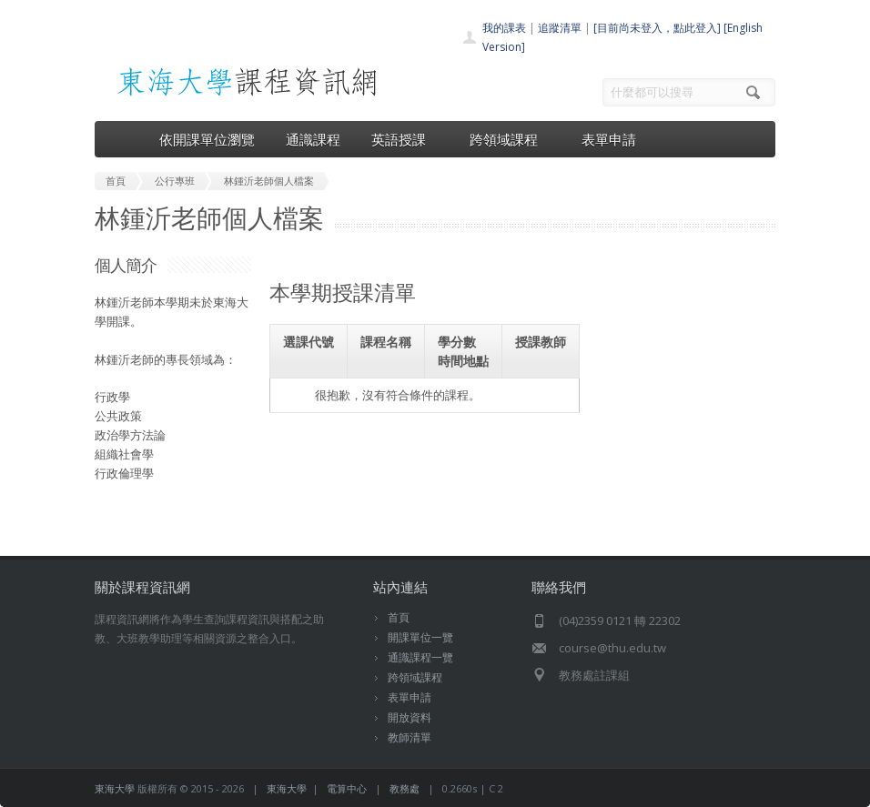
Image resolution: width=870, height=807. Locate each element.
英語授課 (405, 139)
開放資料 (409, 717)
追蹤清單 (560, 27)
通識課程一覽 (420, 657)
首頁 (399, 617)
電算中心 (347, 788)
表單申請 (609, 139)
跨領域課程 (510, 139)
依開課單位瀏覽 (207, 139)
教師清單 (409, 737)
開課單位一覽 (420, 637)
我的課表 (504, 27)
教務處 (404, 788)
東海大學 (115, 788)
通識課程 (313, 139)
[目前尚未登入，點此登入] (657, 27)
